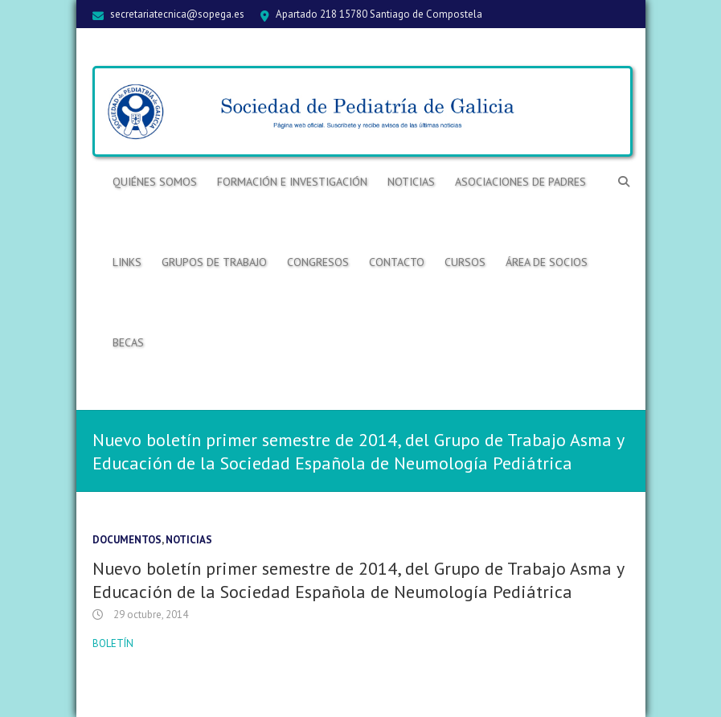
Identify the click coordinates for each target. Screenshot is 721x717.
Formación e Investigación (292, 181)
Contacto (396, 262)
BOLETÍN (112, 643)
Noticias (411, 181)
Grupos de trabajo (214, 262)
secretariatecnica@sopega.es (177, 14)
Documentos (127, 540)
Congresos (318, 262)
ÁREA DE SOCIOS (547, 262)
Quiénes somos (155, 181)
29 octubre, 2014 (149, 614)
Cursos (464, 262)
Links (127, 262)
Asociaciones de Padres (520, 181)
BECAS (128, 342)
